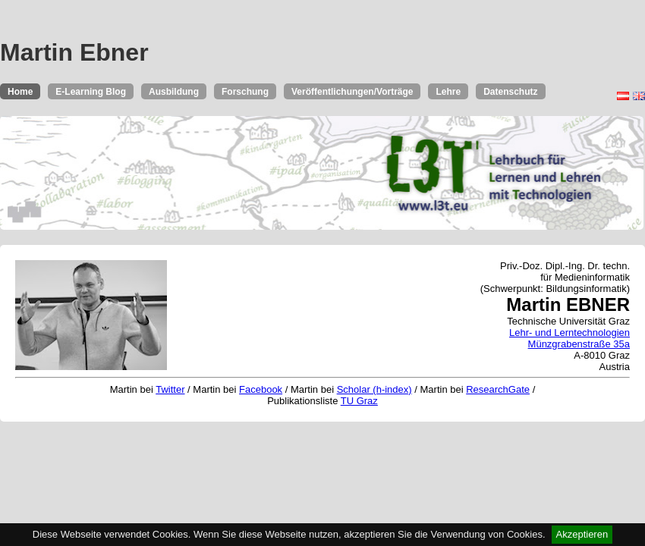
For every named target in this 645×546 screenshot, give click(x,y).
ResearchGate (498, 389)
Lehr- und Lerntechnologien (569, 332)
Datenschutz (510, 91)
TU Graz (359, 400)
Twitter (170, 389)
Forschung (245, 91)
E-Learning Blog (90, 91)
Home (20, 91)
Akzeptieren (582, 534)
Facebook (260, 389)
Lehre (448, 91)
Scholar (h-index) (374, 389)
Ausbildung (174, 91)
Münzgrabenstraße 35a (579, 344)
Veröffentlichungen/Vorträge (352, 91)
